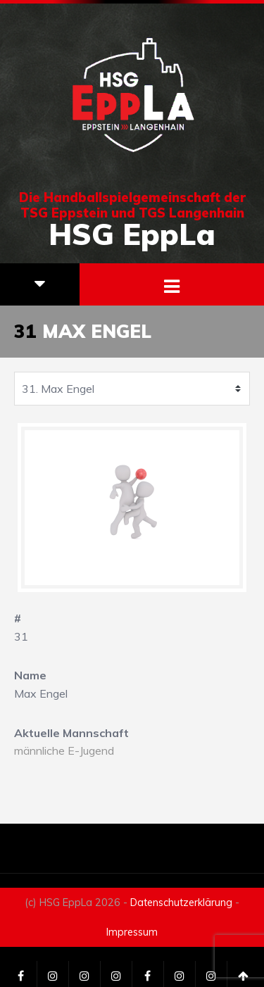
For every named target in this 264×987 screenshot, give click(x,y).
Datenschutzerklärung (181, 902)
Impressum (132, 932)
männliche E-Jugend (64, 750)
